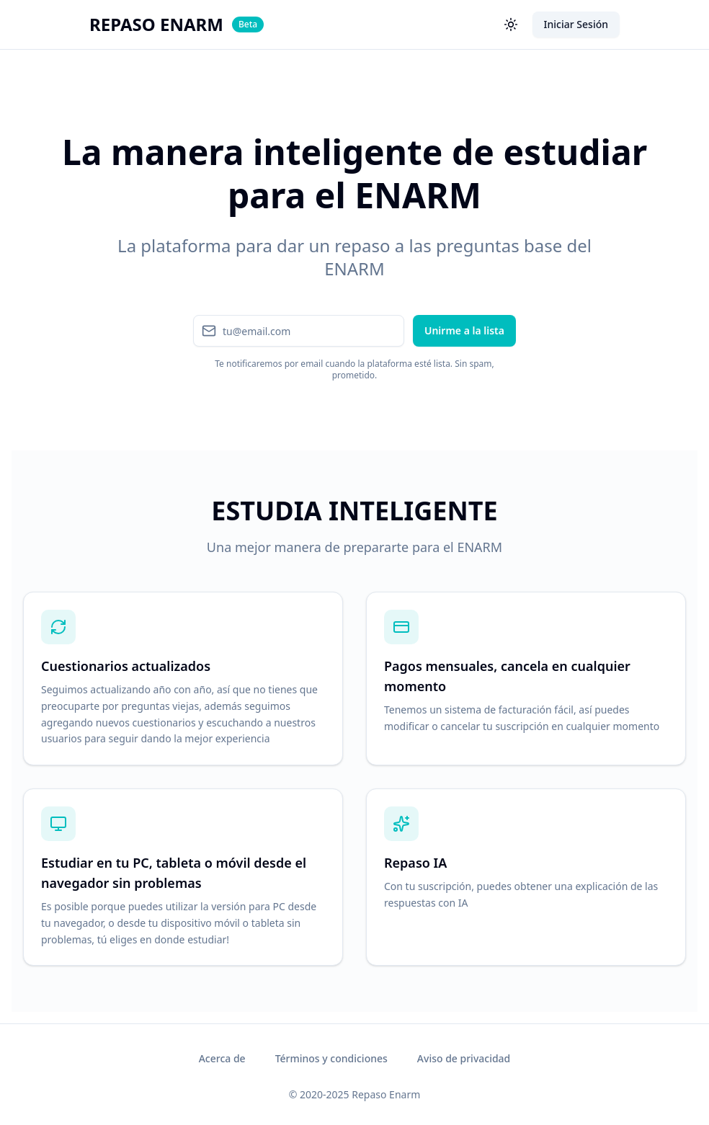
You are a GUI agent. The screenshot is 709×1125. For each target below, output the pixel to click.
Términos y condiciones (331, 1058)
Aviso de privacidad (463, 1058)
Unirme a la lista (464, 330)
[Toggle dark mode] (511, 24)
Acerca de (222, 1058)
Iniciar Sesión (576, 24)
